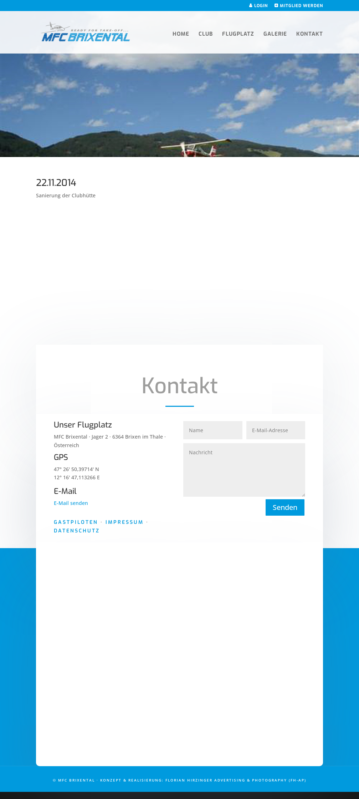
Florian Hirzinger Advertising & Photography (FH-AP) (235, 780)
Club (206, 34)
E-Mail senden (71, 503)
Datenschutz (77, 530)
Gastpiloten (76, 522)
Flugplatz (238, 34)
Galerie (275, 34)
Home (181, 34)
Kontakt (309, 34)
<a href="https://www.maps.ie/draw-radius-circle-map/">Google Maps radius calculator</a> (179, 657)
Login (258, 6)
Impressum (125, 522)
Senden (285, 507)
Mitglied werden (299, 6)
